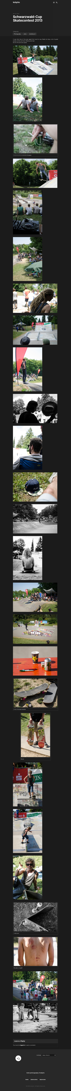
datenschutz (34, 1079)
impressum (43, 1079)
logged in (22, 1045)
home (26, 1079)
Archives (39, 1055)
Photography (17, 34)
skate (25, 34)
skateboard (32, 34)
